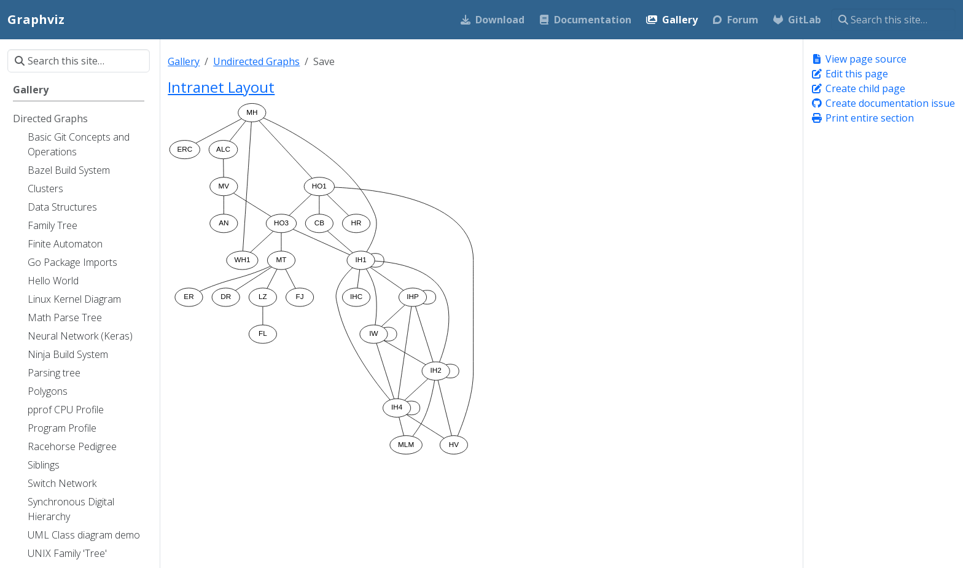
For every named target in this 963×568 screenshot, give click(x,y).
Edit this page (849, 73)
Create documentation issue (883, 103)
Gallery (184, 61)
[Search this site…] (893, 20)
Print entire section (862, 118)
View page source (858, 59)
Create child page (858, 88)
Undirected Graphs (256, 61)
